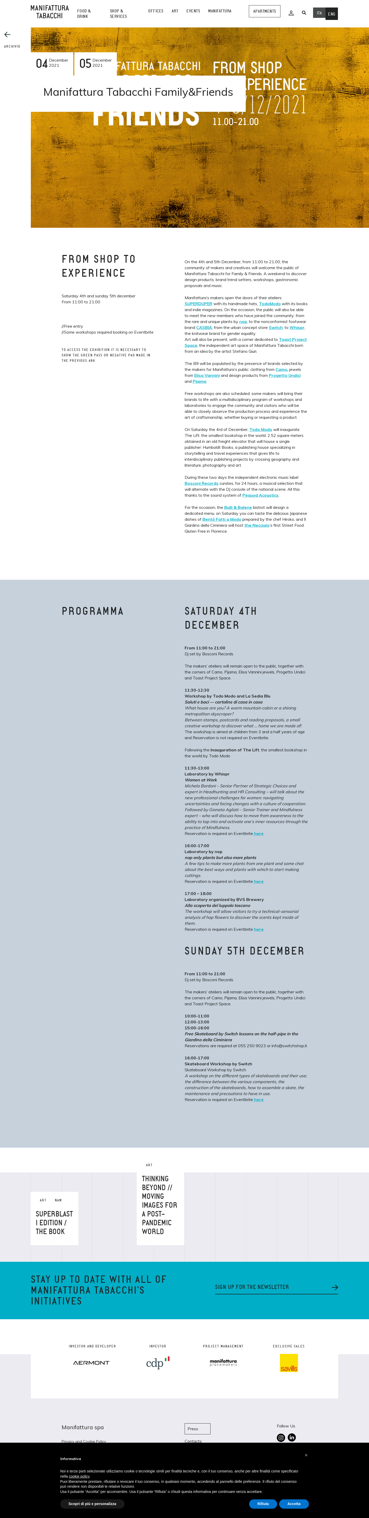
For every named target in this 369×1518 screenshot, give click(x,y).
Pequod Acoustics (260, 495)
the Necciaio (257, 525)
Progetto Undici (285, 375)
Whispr (297, 327)
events (193, 11)
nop (243, 321)
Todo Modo (260, 429)
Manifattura (220, 11)
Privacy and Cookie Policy (84, 1441)
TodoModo (270, 303)
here (259, 833)
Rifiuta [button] (263, 1504)
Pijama (199, 381)
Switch (276, 327)
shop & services (118, 14)
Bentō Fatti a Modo (221, 519)
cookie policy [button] (79, 1476)
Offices (155, 11)
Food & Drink (84, 14)
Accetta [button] (294, 1504)
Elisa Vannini (207, 375)
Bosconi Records (202, 483)
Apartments (264, 11)
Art (175, 11)
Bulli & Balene (238, 507)
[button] (306, 1455)
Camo (281, 369)
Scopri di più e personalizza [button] (92, 1504)
